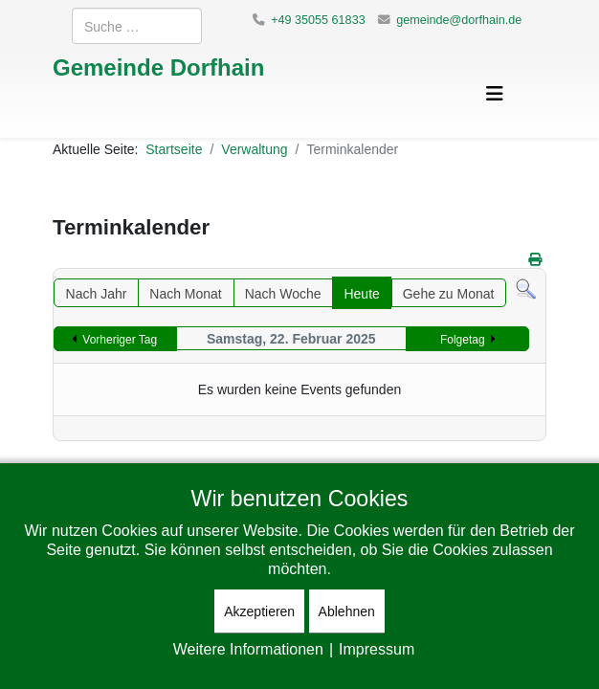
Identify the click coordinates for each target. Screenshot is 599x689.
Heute (361, 293)
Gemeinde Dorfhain (158, 66)
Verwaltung (254, 149)
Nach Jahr (96, 293)
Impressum (376, 648)
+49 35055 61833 (318, 19)
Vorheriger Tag (119, 339)
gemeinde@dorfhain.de (458, 19)
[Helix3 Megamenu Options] (494, 93)
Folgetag (462, 339)
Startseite (173, 149)
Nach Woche (283, 293)
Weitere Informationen (248, 648)
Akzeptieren (259, 611)
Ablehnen (347, 611)
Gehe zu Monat (449, 293)
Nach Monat (185, 293)
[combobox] (137, 26)
